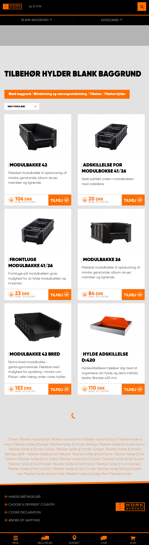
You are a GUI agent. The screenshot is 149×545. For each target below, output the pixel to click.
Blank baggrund (20, 94)
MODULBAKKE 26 (101, 259)
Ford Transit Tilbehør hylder (97, 464)
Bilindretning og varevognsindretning (61, 94)
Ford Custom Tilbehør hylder (53, 469)
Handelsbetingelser (24, 496)
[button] (21, 106)
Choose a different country (31, 504)
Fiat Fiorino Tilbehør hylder (116, 454)
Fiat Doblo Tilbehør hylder (61, 459)
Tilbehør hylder (114, 94)
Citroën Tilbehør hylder (24, 439)
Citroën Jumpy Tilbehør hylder (55, 449)
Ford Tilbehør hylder (90, 439)
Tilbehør (96, 94)
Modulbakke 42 (28, 165)
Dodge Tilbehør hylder (55, 444)
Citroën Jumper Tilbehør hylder (104, 449)
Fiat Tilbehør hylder (58, 439)
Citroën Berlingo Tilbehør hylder (97, 444)
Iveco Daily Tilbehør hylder (68, 474)
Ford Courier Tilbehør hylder (98, 469)
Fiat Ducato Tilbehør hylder (104, 459)
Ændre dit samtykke (24, 520)
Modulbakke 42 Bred (35, 354)
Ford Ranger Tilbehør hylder (54, 464)
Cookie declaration (24, 512)
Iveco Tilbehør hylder (20, 444)
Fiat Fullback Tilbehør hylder (73, 454)
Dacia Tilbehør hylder (124, 439)
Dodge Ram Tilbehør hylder (111, 474)
